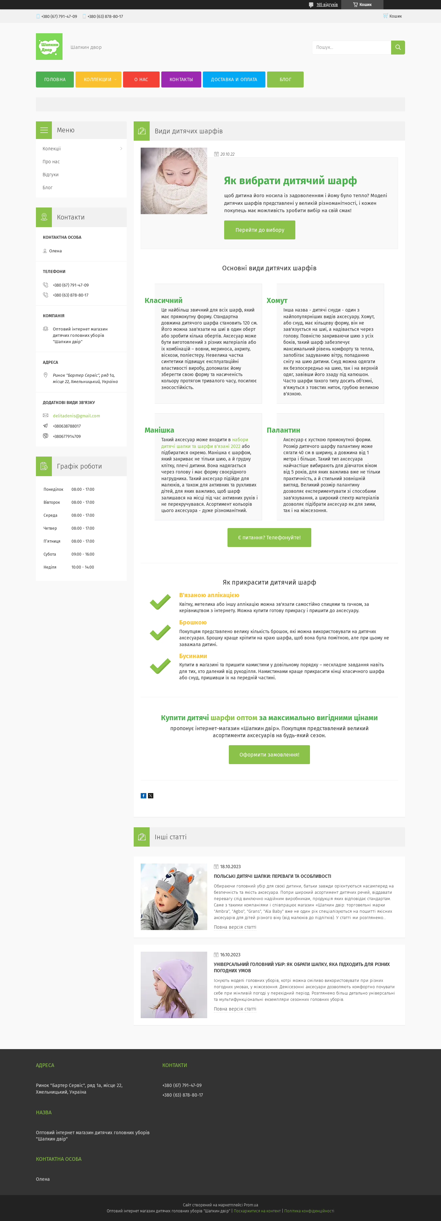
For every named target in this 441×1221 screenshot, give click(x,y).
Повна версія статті (235, 927)
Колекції (52, 149)
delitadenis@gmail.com (76, 415)
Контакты (181, 79)
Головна (55, 79)
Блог (285, 79)
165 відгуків (327, 4)
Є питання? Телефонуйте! (269, 537)
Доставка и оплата (234, 79)
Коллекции (97, 79)
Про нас (51, 162)
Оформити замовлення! (269, 754)
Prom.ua (251, 1205)
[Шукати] (398, 48)
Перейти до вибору (259, 230)
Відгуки (51, 175)
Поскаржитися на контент (257, 1211)
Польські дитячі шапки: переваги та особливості (272, 876)
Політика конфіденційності (309, 1211)
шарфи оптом (234, 717)
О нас (141, 79)
